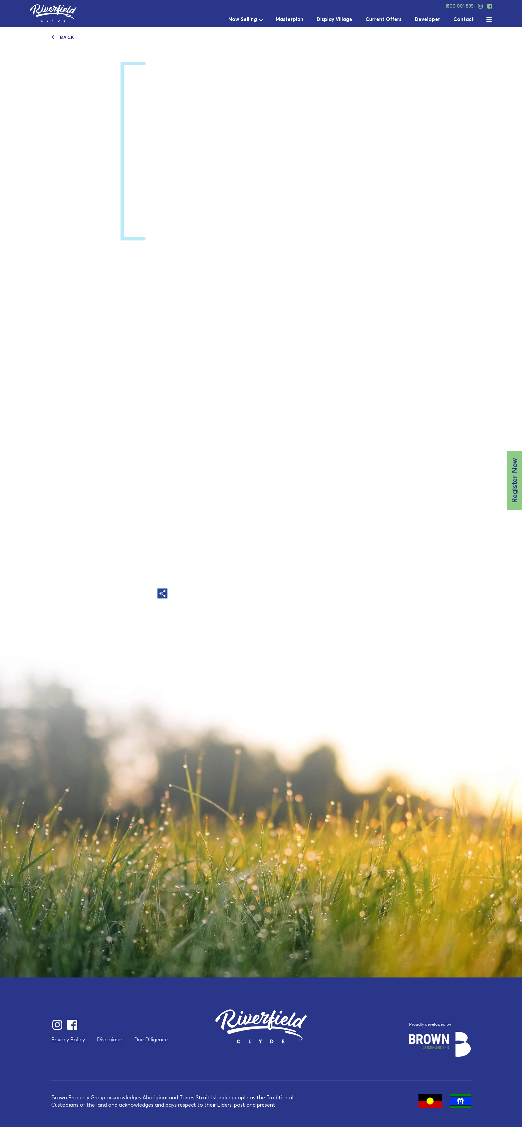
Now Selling (242, 19)
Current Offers (383, 19)
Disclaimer (109, 1039)
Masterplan (289, 19)
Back (63, 37)
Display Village (334, 19)
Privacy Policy (68, 1039)
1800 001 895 (459, 6)
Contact (463, 19)
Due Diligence (151, 1039)
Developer (427, 19)
